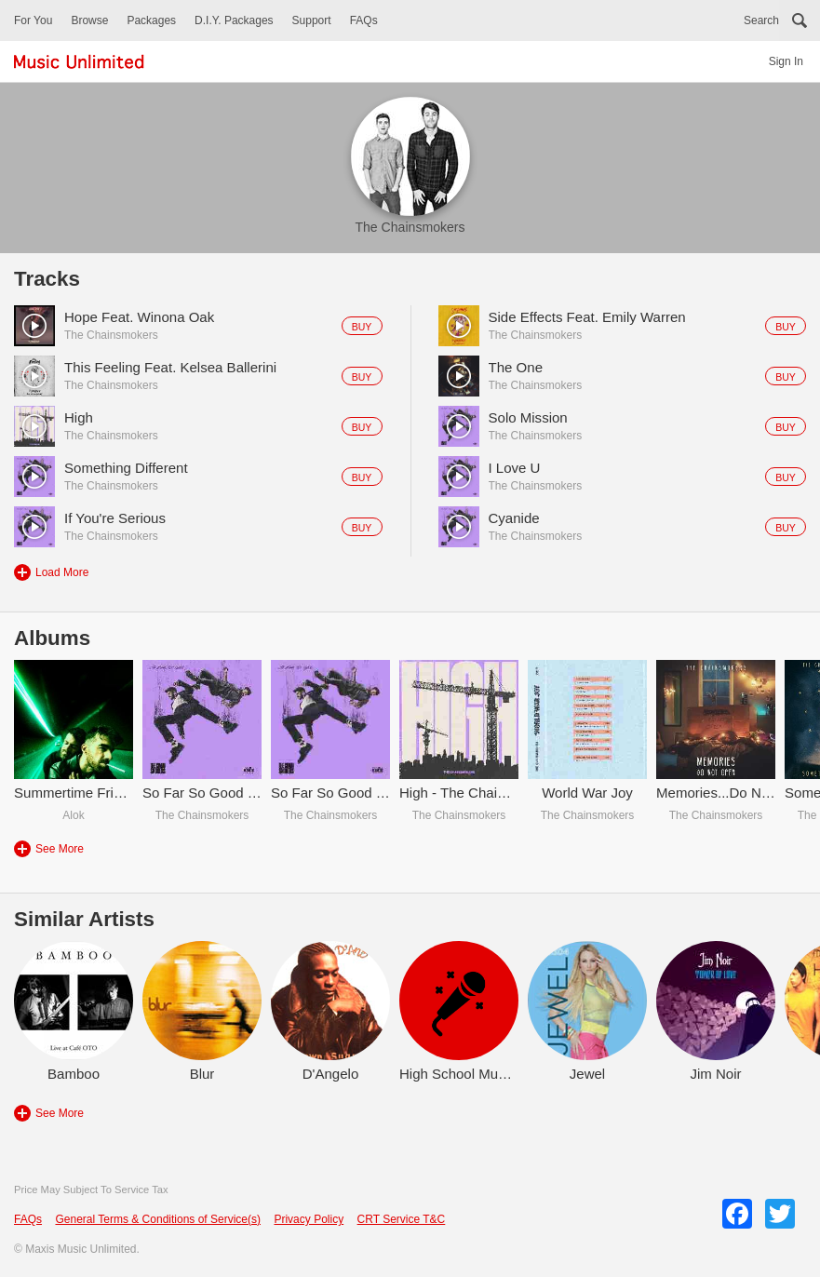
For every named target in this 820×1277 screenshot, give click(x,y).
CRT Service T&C (401, 1219)
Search (761, 20)
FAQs (364, 20)
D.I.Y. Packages (234, 20)
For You (33, 20)
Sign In (786, 61)
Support (311, 20)
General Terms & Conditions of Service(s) (158, 1219)
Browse (89, 20)
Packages (151, 20)
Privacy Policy (308, 1219)
